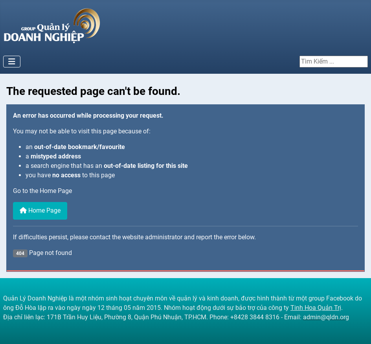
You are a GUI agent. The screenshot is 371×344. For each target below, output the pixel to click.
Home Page (40, 210)
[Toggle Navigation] (11, 61)
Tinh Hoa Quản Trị (315, 307)
